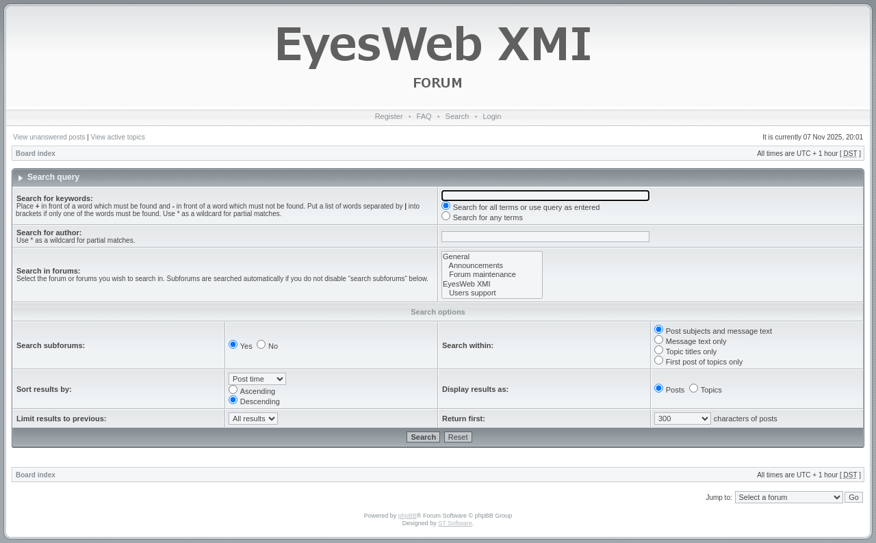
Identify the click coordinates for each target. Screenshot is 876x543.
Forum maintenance (492, 274)
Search (457, 116)
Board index (35, 153)
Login (491, 116)
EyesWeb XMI (492, 284)
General (492, 256)
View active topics (118, 137)
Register (389, 116)
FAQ (424, 116)
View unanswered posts (49, 137)
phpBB (407, 515)
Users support (492, 293)
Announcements (492, 265)
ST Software (455, 523)
